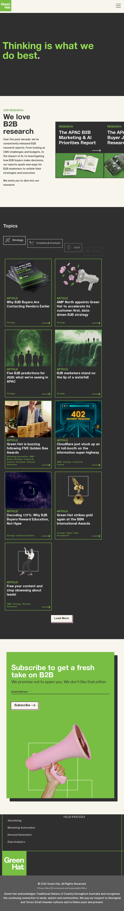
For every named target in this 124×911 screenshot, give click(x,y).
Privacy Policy (43, 888)
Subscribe (24, 705)
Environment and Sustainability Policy (69, 888)
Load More (61, 618)
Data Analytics (16, 841)
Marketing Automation (21, 827)
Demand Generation (20, 834)
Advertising (14, 820)
